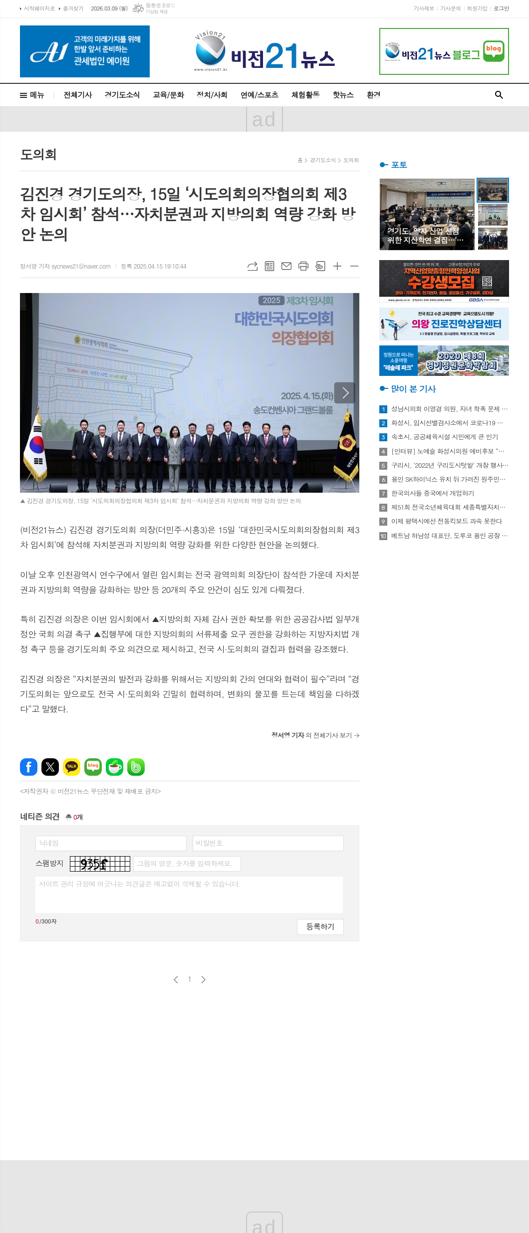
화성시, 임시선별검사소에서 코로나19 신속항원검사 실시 (450, 422)
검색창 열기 (499, 95)
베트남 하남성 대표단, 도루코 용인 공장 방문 (450, 535)
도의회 (351, 160)
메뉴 (37, 94)
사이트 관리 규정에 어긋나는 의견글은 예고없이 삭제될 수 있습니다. (140, 883)
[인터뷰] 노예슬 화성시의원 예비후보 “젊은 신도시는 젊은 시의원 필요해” (450, 451)
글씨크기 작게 (354, 266)
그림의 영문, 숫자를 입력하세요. (184, 863)
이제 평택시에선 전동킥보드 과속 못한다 (446, 521)
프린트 (303, 266)
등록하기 (320, 926)
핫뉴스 (342, 94)
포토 (399, 165)
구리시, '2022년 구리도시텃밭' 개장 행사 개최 (450, 465)
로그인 (501, 8)
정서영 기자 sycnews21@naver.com (65, 266)
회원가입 (477, 8)
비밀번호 (209, 842)
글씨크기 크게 (337, 266)
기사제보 (424, 8)
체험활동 (305, 94)
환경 (373, 94)
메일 (286, 266)
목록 (269, 266)
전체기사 (77, 94)
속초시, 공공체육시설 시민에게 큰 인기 (444, 436)
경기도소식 (122, 94)
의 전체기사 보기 (311, 735)
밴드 (136, 767)
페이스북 (28, 767)
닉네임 (48, 842)
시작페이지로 (39, 8)
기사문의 (450, 8)
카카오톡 (71, 767)
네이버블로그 (93, 767)
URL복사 (253, 266)
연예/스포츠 (259, 94)
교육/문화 (168, 94)
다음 (203, 979)
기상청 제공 (157, 11)
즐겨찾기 (73, 8)
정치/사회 (212, 94)
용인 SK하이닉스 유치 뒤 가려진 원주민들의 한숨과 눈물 (450, 479)
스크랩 (320, 266)
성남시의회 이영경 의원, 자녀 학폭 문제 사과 (450, 408)
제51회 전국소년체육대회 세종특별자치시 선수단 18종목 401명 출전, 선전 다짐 (450, 507)
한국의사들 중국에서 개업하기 (432, 493)
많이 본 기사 (413, 389)
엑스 (50, 767)
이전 (176, 979)
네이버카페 (114, 767)
